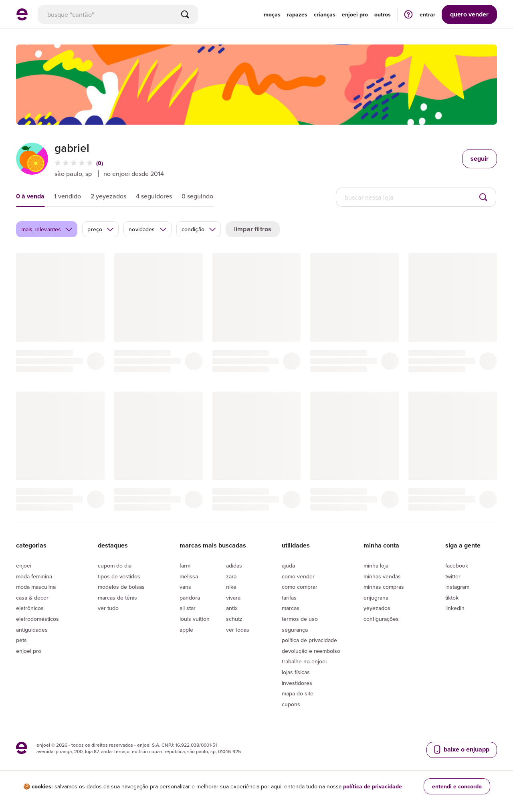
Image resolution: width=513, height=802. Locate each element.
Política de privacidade (309, 640)
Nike (231, 587)
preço (100, 229)
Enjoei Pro (28, 651)
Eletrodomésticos (37, 619)
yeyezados (377, 608)
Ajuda (288, 566)
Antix (232, 608)
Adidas (234, 566)
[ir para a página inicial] (22, 18)
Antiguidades (32, 630)
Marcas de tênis (117, 598)
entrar (427, 14)
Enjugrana (376, 598)
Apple (186, 630)
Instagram (457, 587)
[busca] (118, 14)
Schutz (234, 619)
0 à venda (30, 196)
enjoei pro (355, 14)
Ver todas (237, 630)
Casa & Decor (32, 598)
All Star (188, 608)
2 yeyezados (108, 196)
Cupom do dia (114, 566)
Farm (185, 566)
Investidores (297, 683)
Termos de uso (300, 619)
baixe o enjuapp (460, 749)
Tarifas (289, 598)
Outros (382, 14)
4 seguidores (154, 196)
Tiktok (451, 598)
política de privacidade (372, 786)
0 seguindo (197, 196)
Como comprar (299, 587)
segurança (295, 630)
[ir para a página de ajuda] (408, 14)
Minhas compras (384, 587)
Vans (185, 587)
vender (469, 14)
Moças (272, 14)
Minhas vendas (382, 576)
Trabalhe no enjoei (304, 661)
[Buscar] (185, 14)
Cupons (291, 704)
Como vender (298, 576)
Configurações (381, 619)
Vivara (233, 598)
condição (199, 229)
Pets (21, 640)
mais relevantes (47, 229)
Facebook (456, 566)
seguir (480, 158)
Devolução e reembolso (311, 651)
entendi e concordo (457, 786)
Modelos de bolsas (121, 587)
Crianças (324, 14)
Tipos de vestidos (119, 576)
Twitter (452, 576)
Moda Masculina (36, 587)
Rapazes (297, 14)
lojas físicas (296, 672)
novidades (148, 229)
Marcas (290, 608)
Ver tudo (108, 608)
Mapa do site (297, 693)
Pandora (190, 598)
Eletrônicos (30, 608)
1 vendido (67, 196)
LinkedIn (455, 608)
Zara (231, 576)
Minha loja (376, 566)
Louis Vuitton (195, 619)
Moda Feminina (34, 576)
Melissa (189, 576)
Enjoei (23, 566)
